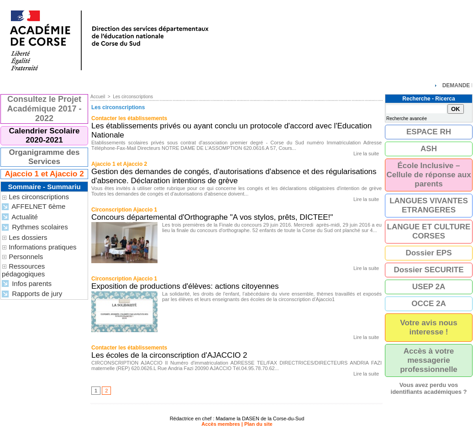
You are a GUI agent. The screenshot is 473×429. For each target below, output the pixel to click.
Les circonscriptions (39, 197)
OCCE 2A (428, 303)
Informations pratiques (42, 247)
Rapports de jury (32, 294)
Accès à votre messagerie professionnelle (428, 360)
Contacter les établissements (129, 118)
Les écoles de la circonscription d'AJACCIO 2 (169, 355)
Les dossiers (28, 237)
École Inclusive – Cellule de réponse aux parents (428, 174)
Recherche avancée (406, 118)
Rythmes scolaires (35, 227)
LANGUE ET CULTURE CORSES (429, 231)
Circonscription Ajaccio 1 (124, 210)
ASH (428, 148)
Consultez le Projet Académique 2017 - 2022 (44, 109)
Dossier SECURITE (428, 269)
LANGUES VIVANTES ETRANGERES (428, 205)
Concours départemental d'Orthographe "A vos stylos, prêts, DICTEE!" (212, 217)
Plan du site (258, 424)
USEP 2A (428, 286)
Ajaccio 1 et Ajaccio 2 (44, 173)
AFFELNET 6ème (33, 206)
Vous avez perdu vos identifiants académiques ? (429, 388)
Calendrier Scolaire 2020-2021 (44, 135)
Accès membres (220, 424)
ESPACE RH (428, 131)
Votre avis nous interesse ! (428, 327)
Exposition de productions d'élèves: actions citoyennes (185, 286)
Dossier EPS (428, 253)
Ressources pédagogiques (23, 270)
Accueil (97, 96)
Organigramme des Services (44, 157)
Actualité (20, 217)
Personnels (26, 256)
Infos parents (27, 284)
